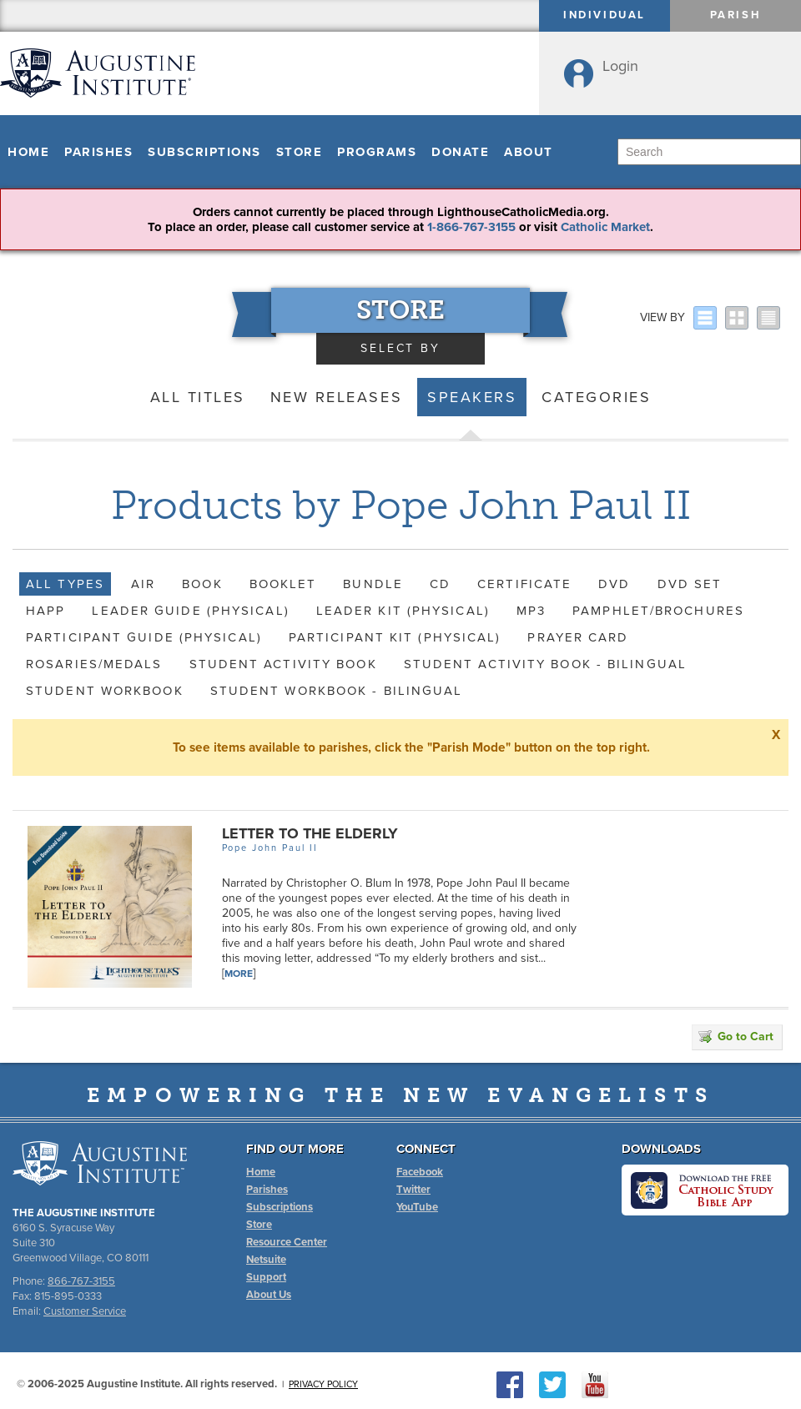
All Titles (197, 397)
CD (440, 583)
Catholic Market (605, 226)
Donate (460, 151)
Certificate (524, 583)
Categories (596, 397)
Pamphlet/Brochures (658, 610)
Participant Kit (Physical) (395, 637)
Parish (736, 15)
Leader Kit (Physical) (403, 610)
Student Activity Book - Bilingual (545, 664)
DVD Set (690, 583)
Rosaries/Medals (94, 664)
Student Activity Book (283, 664)
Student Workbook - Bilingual (336, 690)
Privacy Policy (323, 1384)
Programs (376, 151)
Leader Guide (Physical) (190, 610)
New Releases (336, 397)
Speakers (471, 397)
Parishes (98, 151)
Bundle (373, 583)
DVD (614, 583)
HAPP (45, 610)
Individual (604, 15)
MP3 (531, 610)
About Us (268, 1294)
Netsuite (266, 1259)
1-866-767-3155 (471, 226)
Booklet (283, 583)
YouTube (417, 1207)
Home (28, 151)
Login (620, 66)
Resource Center (286, 1242)
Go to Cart (735, 1036)
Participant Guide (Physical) (144, 637)
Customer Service (84, 1311)
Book (202, 583)
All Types (65, 583)
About (528, 151)
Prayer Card (577, 637)
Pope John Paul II (270, 848)
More (238, 973)
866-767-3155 (81, 1281)
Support (266, 1277)
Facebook (419, 1172)
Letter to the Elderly (310, 833)
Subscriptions (204, 151)
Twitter (413, 1189)
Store (299, 151)
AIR (143, 583)
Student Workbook (105, 690)
